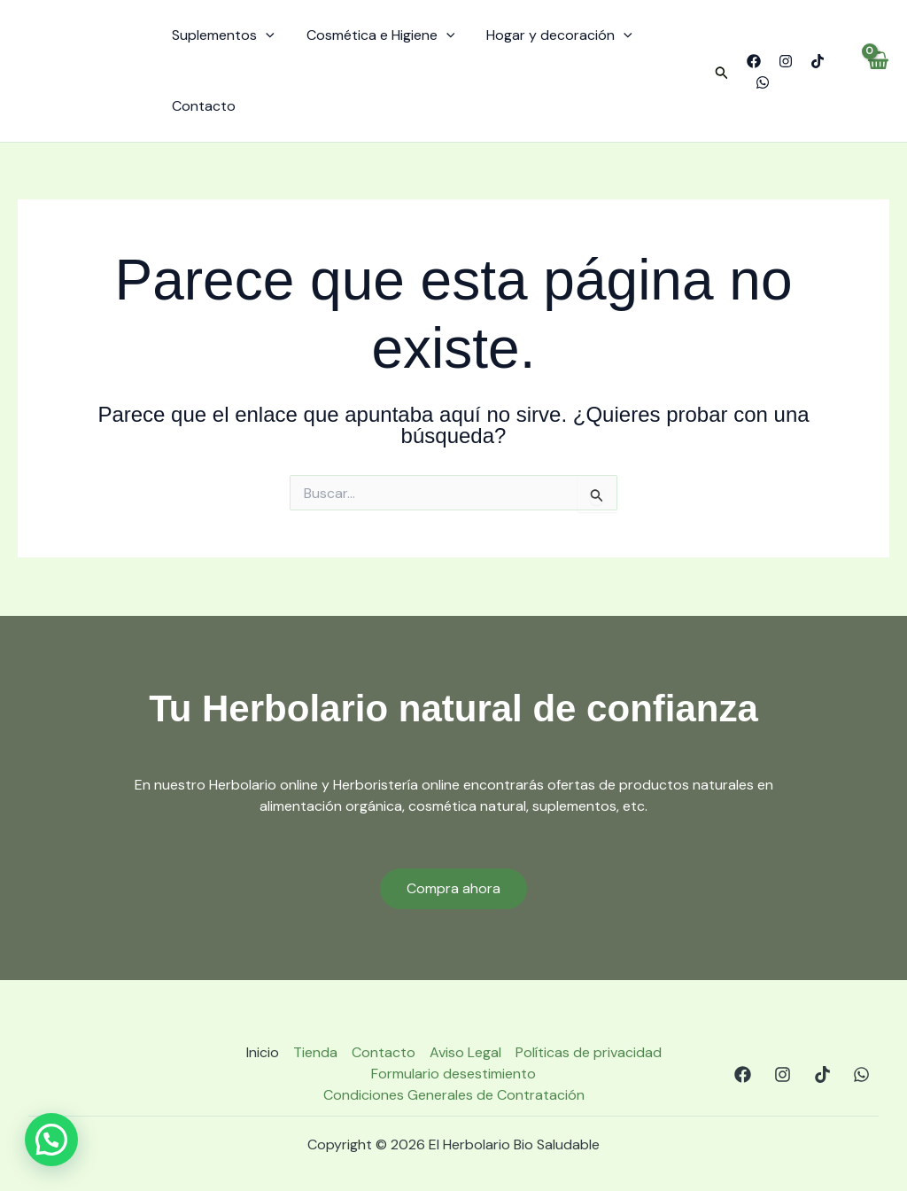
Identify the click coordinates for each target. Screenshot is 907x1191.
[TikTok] (815, 61)
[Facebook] (751, 61)
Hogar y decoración (550, 35)
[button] (719, 73)
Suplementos (221, 35)
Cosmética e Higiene (375, 35)
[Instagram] (783, 61)
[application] (264, 35)
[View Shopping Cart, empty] (877, 71)
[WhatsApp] (760, 82)
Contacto (202, 106)
